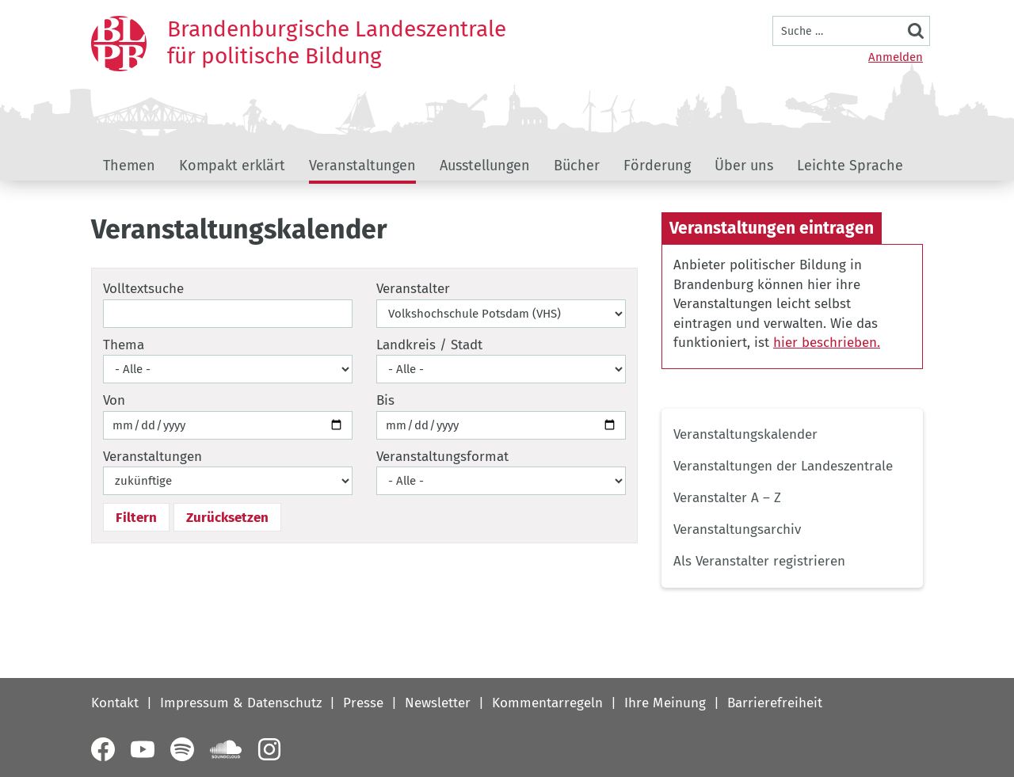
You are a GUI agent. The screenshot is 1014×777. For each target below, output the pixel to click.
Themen (129, 165)
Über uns (744, 165)
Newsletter (438, 703)
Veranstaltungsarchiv (737, 529)
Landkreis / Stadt (429, 345)
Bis (385, 400)
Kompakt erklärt (232, 165)
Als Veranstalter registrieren (759, 561)
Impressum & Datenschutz (241, 703)
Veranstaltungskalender (745, 434)
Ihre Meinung (665, 703)
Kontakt (115, 703)
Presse (363, 703)
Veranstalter (413, 288)
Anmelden (895, 57)
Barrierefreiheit (774, 703)
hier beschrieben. (826, 342)
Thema (123, 345)
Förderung (657, 165)
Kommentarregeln (547, 703)
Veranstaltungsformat (442, 456)
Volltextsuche (143, 288)
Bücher (577, 165)
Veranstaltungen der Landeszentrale (783, 466)
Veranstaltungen (362, 165)
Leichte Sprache (850, 165)
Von (114, 400)
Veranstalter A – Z (727, 497)
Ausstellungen (485, 165)
